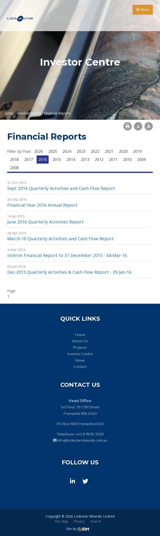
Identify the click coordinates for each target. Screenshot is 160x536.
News (80, 360)
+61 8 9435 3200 (89, 434)
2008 (14, 167)
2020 (123, 151)
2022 (95, 151)
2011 (113, 159)
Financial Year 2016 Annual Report (42, 205)
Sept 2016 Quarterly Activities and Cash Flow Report (61, 188)
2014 (71, 159)
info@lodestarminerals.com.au (82, 440)
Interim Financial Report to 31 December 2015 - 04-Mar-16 (67, 255)
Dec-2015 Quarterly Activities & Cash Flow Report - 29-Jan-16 (69, 272)
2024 (67, 151)
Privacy (79, 521)
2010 (127, 159)
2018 (14, 159)
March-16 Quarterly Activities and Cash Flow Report (60, 238)
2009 (141, 159)
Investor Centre (80, 353)
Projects (80, 347)
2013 (85, 159)
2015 (56, 159)
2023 (81, 151)
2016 (42, 159)
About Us (80, 340)
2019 (137, 151)
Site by (77, 528)
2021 (109, 151)
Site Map (61, 521)
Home (80, 334)
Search (96, 521)
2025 (52, 151)
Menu (142, 9)
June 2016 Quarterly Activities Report (45, 222)
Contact (80, 366)
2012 (99, 159)
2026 (38, 151)
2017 (28, 159)
